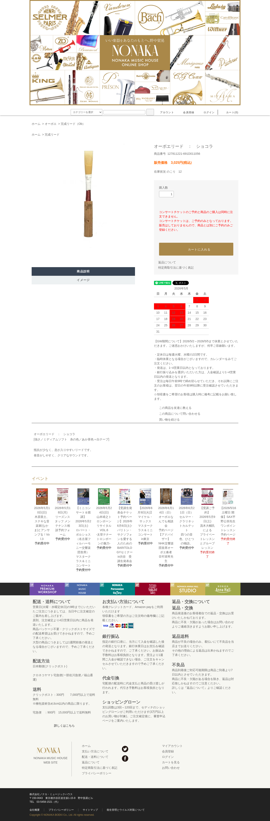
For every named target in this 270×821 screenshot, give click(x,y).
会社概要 (35, 809)
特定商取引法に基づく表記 (176, 267)
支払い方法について (95, 751)
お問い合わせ (171, 767)
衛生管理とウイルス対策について (126, 809)
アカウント (164, 112)
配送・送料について (95, 756)
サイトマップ (90, 809)
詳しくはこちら (64, 725)
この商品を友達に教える (173, 407)
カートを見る (171, 762)
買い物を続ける (167, 419)
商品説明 (83, 271)
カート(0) (229, 112)
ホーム (36, 123)
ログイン (206, 112)
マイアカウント (172, 746)
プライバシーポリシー (96, 773)
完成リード (52, 134)
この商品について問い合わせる (177, 413)
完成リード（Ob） (73, 123)
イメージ (83, 280)
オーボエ (51, 123)
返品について (167, 262)
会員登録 (186, 112)
